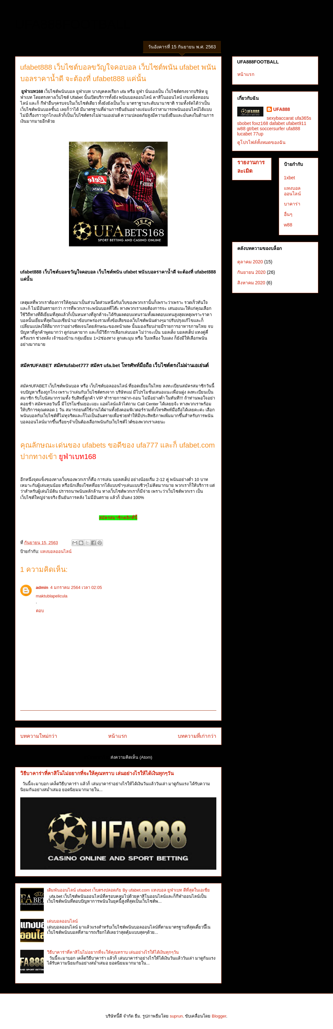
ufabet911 (296, 123)
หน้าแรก (117, 736)
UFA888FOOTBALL (72, 24)
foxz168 (260, 123)
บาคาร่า (292, 203)
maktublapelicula (52, 596)
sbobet (244, 123)
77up (258, 133)
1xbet (289, 177)
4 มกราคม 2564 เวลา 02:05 (76, 587)
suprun (176, 1016)
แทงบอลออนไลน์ (56, 551)
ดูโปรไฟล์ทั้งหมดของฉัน (261, 142)
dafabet (277, 123)
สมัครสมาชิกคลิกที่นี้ (118, 517)
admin (42, 587)
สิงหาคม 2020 (251, 282)
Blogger (219, 1016)
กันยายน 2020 (251, 272)
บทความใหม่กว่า (38, 736)
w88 (241, 128)
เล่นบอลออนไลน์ (62, 921)
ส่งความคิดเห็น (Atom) (131, 757)
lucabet (244, 133)
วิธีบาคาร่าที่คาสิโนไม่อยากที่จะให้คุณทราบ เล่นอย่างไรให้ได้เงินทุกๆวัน (97, 773)
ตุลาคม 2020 (250, 261)
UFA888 (281, 109)
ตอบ (40, 610)
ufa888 (293, 128)
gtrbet (252, 128)
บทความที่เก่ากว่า (197, 736)
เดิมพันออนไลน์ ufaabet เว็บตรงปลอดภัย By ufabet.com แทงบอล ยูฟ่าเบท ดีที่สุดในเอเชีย (128, 890)
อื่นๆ (288, 214)
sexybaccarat (280, 118)
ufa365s (303, 118)
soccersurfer (272, 128)
